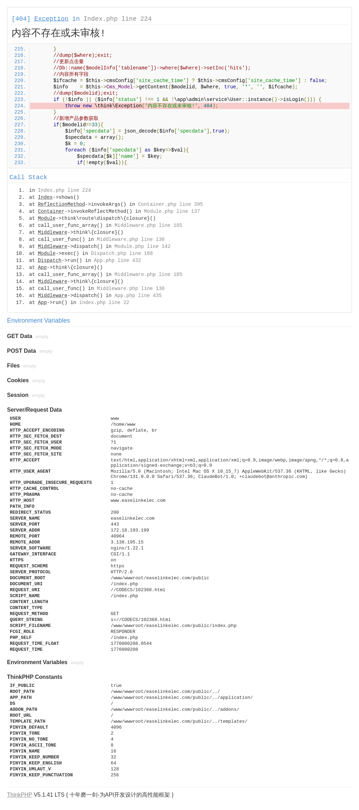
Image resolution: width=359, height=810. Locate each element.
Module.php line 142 (143, 246)
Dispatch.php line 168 (122, 253)
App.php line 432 (117, 260)
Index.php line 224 (117, 18)
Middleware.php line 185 (148, 225)
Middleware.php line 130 (130, 239)
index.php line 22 (104, 302)
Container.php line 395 (170, 204)
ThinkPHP (19, 795)
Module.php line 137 (172, 211)
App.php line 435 (138, 295)
